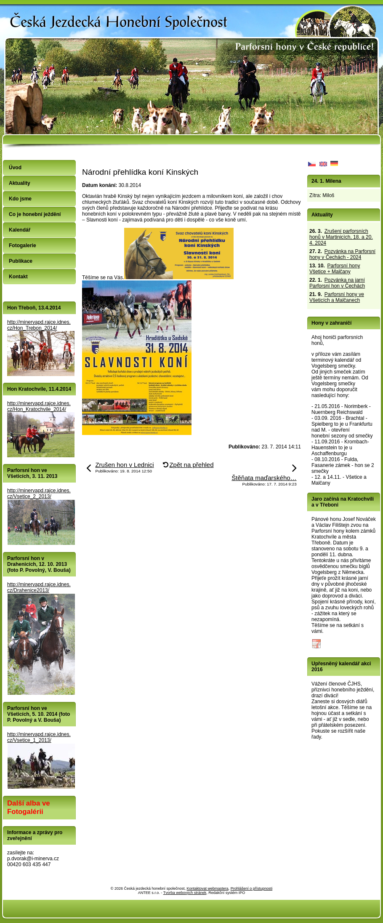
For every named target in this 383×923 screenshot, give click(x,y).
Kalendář (19, 230)
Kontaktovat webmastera (208, 888)
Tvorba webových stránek (185, 893)
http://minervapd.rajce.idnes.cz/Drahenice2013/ (39, 587)
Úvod (15, 168)
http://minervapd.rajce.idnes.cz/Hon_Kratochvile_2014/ (39, 406)
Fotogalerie (22, 245)
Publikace (20, 261)
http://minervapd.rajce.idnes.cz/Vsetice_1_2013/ (39, 737)
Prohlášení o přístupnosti (252, 888)
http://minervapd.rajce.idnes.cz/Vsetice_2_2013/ (39, 493)
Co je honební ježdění (35, 214)
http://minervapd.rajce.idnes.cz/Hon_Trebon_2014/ (39, 325)
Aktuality (19, 183)
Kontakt (18, 277)
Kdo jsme (20, 199)
